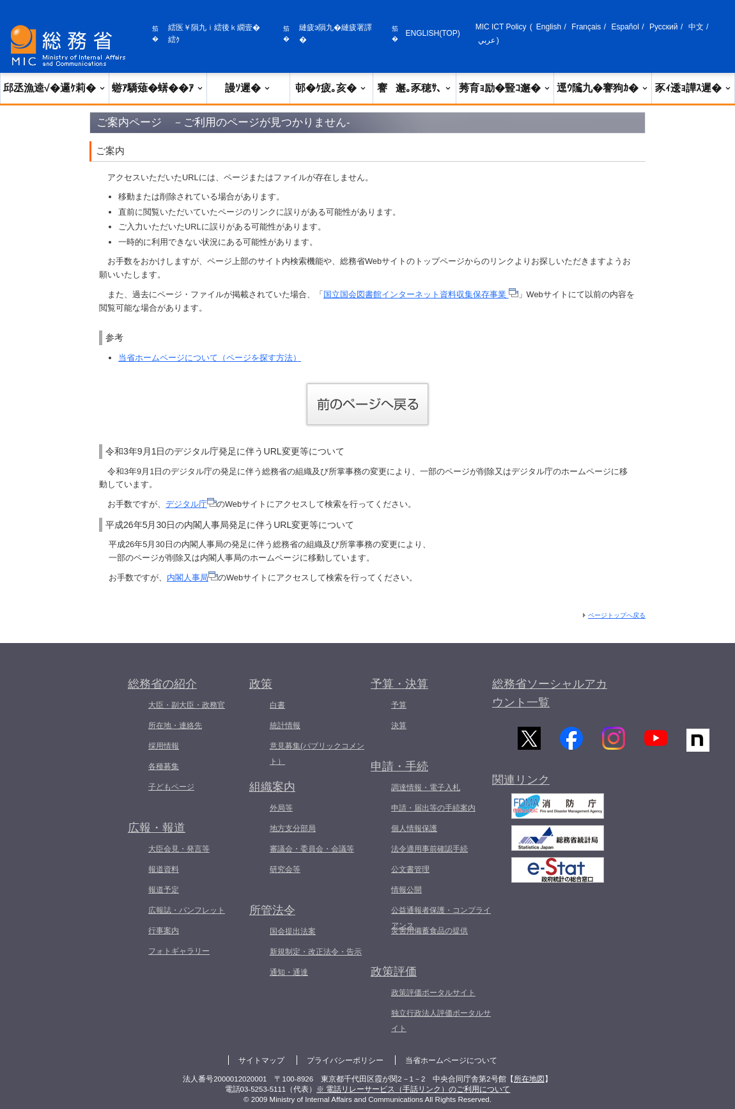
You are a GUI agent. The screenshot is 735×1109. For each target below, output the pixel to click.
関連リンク (521, 783)
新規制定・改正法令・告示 (316, 951)
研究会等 (285, 869)
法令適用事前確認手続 (429, 848)
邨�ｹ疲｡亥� (331, 87)
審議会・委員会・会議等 (312, 848)
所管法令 (272, 910)
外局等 (281, 807)
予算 (398, 705)
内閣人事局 (192, 577)
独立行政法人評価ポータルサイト (441, 1021)
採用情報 (163, 745)
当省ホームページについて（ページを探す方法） (209, 357)
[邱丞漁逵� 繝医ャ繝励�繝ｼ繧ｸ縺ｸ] (71, 46)
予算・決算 (399, 684)
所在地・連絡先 (175, 725)
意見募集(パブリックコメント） (317, 753)
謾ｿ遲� (248, 87)
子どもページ (171, 786)
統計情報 (285, 725)
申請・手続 (399, 766)
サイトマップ (261, 1060)
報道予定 (163, 889)
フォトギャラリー (179, 951)
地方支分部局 (293, 828)
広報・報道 (156, 827)
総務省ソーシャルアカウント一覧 (549, 693)
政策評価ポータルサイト (433, 992)
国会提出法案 (293, 931)
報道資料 (163, 869)
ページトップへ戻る (617, 615)
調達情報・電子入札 (425, 787)
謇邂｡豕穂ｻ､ (414, 87)
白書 (277, 705)
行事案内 (163, 930)
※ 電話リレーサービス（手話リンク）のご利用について (413, 1089)
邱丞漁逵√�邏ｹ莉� (54, 87)
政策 (260, 684)
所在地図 (529, 1079)
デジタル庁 (191, 504)
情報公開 (406, 889)
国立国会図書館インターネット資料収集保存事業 (420, 294)
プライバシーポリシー (345, 1060)
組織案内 (272, 786)
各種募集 (163, 766)
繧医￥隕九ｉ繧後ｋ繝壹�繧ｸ (214, 33)
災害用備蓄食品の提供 (429, 930)
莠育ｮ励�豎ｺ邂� (505, 87)
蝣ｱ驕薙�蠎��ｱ (158, 87)
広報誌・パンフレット (186, 910)
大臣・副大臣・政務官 (186, 705)
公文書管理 (410, 869)
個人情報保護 (414, 828)
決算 (398, 725)
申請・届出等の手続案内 (433, 807)
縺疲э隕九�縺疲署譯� (335, 33)
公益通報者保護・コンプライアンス (441, 918)
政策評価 (394, 971)
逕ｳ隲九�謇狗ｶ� (603, 87)
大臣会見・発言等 (179, 848)
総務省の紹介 (162, 684)
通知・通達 (289, 972)
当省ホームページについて (451, 1060)
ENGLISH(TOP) (433, 33)
